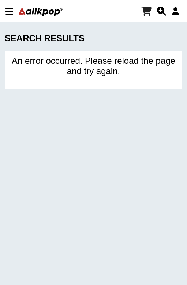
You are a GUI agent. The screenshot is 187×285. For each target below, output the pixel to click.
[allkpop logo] (41, 12)
